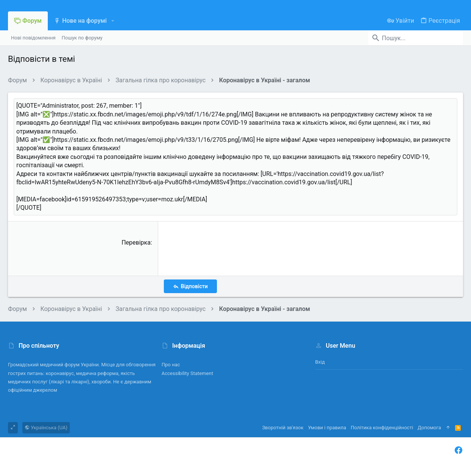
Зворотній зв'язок (282, 427)
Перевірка (136, 242)
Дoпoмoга (429, 427)
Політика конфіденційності (382, 427)
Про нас (171, 364)
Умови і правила (327, 427)
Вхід (320, 362)
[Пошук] (415, 38)
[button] (112, 21)
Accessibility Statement (187, 373)
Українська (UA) (46, 427)
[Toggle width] (13, 427)
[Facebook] (458, 450)
